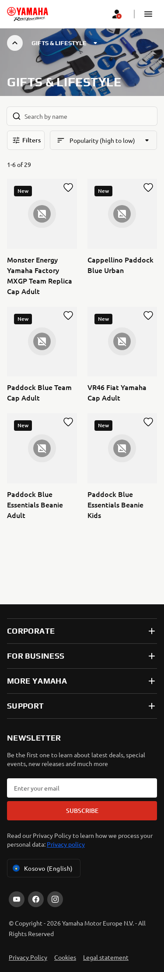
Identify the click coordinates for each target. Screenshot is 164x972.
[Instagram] (55, 899)
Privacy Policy (28, 957)
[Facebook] (36, 899)
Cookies (65, 957)
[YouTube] (16, 899)
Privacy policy (66, 844)
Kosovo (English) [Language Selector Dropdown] (42, 868)
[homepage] (27, 14)
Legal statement (106, 957)
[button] (148, 14)
